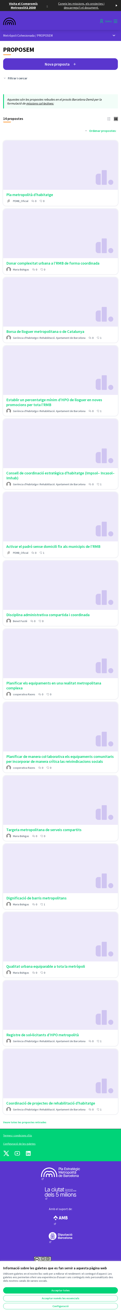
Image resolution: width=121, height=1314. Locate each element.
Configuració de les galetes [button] (19, 1143)
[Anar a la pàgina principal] (45, 21)
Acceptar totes (60, 1290)
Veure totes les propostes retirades (24, 1122)
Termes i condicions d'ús (17, 1135)
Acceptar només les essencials (60, 1298)
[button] (109, 118)
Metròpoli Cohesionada (19, 35)
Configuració (60, 1306)
